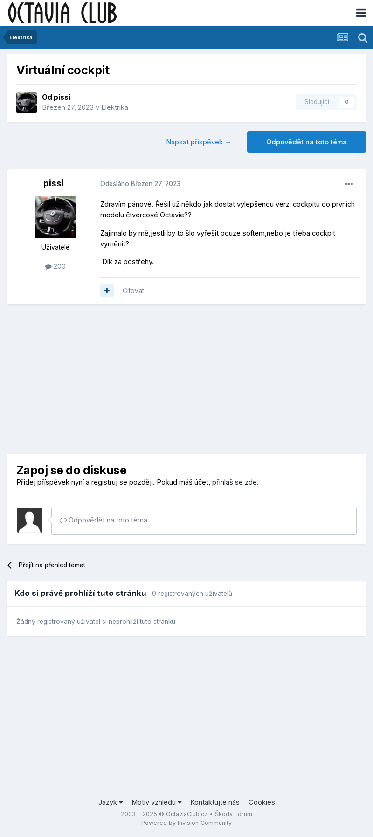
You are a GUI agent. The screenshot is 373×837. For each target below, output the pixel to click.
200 (55, 266)
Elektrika (114, 107)
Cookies (262, 802)
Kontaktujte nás (215, 802)
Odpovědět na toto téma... (106, 520)
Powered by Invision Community (186, 822)
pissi (62, 97)
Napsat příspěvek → (199, 142)
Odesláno (140, 183)
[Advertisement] (186, 379)
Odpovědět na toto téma (306, 142)
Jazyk (110, 802)
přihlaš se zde (234, 482)
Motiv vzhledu (156, 802)
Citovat (133, 290)
